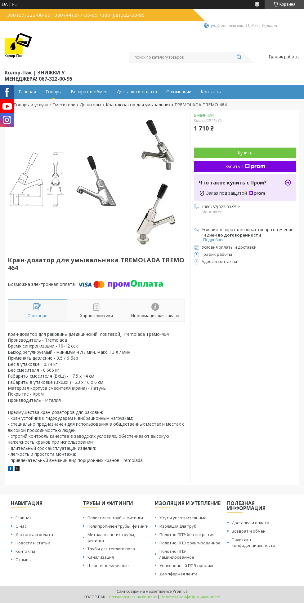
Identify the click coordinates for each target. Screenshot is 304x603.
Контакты (211, 92)
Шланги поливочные (108, 565)
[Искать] (239, 57)
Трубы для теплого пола (111, 549)
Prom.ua (180, 591)
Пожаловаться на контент (133, 597)
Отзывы (24, 559)
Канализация (100, 557)
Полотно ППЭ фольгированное (190, 543)
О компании (178, 92)
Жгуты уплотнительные (183, 518)
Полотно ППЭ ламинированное (176, 554)
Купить (245, 153)
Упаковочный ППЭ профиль (187, 565)
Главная (27, 92)
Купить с (245, 166)
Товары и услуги (30, 105)
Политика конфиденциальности (253, 542)
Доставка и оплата (137, 92)
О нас (21, 526)
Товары (53, 92)
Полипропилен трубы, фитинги (118, 526)
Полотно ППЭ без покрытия (186, 534)
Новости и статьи (33, 543)
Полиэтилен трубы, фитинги (115, 518)
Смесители (63, 105)
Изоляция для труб (177, 526)
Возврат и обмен (89, 92)
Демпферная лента (178, 574)
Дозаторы (90, 105)
